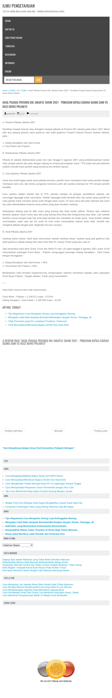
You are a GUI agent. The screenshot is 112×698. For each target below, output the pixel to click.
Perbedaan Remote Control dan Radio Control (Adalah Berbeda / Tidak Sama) (42, 565)
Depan (8, 21)
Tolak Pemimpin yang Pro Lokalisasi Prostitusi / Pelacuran (37, 321)
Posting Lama (100, 431)
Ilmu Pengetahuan (13, 37)
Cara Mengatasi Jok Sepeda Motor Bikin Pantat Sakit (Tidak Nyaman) (37, 584)
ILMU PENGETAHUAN (18, 5)
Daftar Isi (9, 29)
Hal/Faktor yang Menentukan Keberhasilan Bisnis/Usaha (35, 526)
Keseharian (10, 54)
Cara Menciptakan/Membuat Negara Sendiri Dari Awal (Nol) (38, 325)
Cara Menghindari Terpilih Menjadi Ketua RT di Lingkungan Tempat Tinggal (43, 483)
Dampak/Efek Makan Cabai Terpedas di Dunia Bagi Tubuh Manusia (41, 530)
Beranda (58, 431)
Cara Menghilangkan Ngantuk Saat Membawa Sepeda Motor (33, 590)
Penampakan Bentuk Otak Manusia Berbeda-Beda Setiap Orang (35, 562)
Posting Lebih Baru (14, 431)
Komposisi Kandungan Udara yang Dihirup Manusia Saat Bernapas (39, 506)
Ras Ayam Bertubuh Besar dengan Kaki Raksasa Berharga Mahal (35, 570)
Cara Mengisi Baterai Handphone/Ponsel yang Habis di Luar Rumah (37, 587)
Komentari (34, 114)
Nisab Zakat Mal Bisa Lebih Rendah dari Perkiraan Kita (35, 534)
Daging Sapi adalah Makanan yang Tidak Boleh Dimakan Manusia (36, 559)
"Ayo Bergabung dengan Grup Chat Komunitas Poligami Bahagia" (38, 448)
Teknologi (10, 46)
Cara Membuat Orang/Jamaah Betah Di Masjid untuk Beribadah (34, 595)
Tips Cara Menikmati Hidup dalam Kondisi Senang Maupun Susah (38, 491)
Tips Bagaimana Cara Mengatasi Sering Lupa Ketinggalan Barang (41, 313)
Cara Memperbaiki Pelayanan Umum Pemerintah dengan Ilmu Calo (39, 487)
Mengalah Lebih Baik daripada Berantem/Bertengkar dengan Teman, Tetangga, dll (49, 317)
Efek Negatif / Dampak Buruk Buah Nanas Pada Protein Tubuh (34, 567)
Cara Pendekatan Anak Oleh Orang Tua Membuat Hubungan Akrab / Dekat (40, 592)
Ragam (8, 71)
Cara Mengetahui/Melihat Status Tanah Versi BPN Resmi (34, 476)
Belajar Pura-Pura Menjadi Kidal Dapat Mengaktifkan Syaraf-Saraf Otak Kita (43, 503)
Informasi (10, 63)
